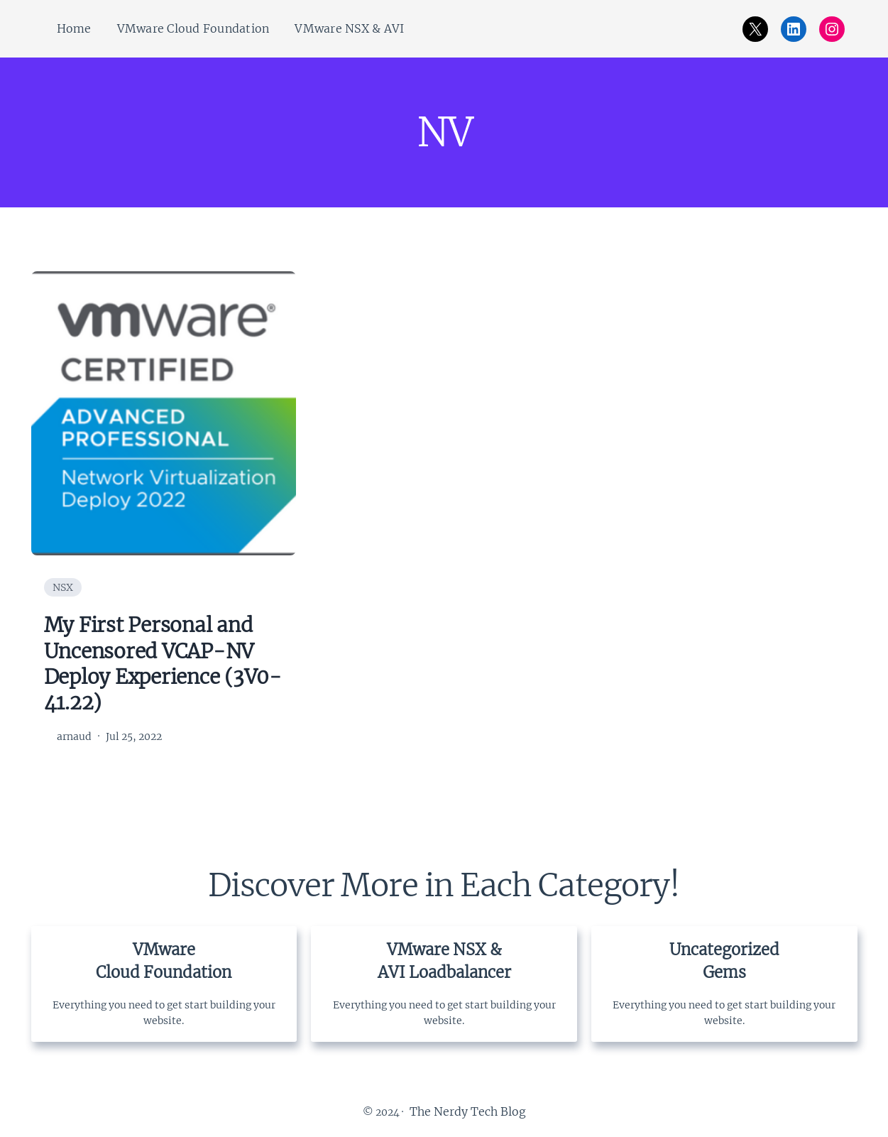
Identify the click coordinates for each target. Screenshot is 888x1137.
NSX (63, 587)
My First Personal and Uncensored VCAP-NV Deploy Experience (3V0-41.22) (163, 663)
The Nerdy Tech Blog (468, 1111)
